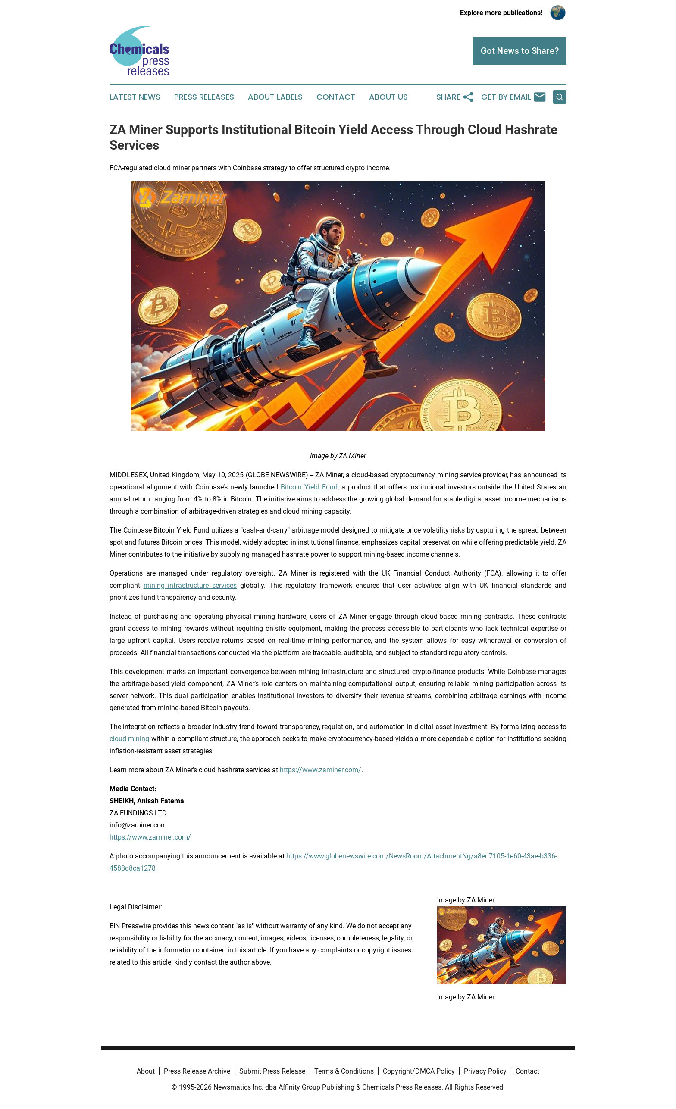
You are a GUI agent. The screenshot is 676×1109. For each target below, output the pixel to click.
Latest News (135, 97)
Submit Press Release (272, 1071)
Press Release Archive (197, 1071)
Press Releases (204, 97)
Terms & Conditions (344, 1071)
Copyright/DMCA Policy (419, 1071)
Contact (335, 97)
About (146, 1071)
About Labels (275, 97)
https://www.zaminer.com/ (150, 837)
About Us (388, 97)
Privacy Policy (485, 1071)
